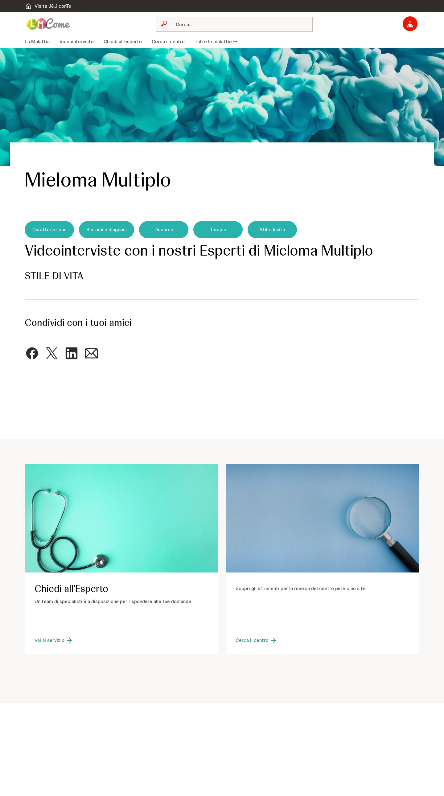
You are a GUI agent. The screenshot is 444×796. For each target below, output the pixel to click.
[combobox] (234, 24)
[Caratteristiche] (49, 229)
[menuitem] (40, 41)
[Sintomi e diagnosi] (106, 229)
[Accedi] (410, 23)
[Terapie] (218, 229)
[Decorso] (163, 229)
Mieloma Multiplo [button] (318, 250)
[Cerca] (238, 24)
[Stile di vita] (272, 229)
